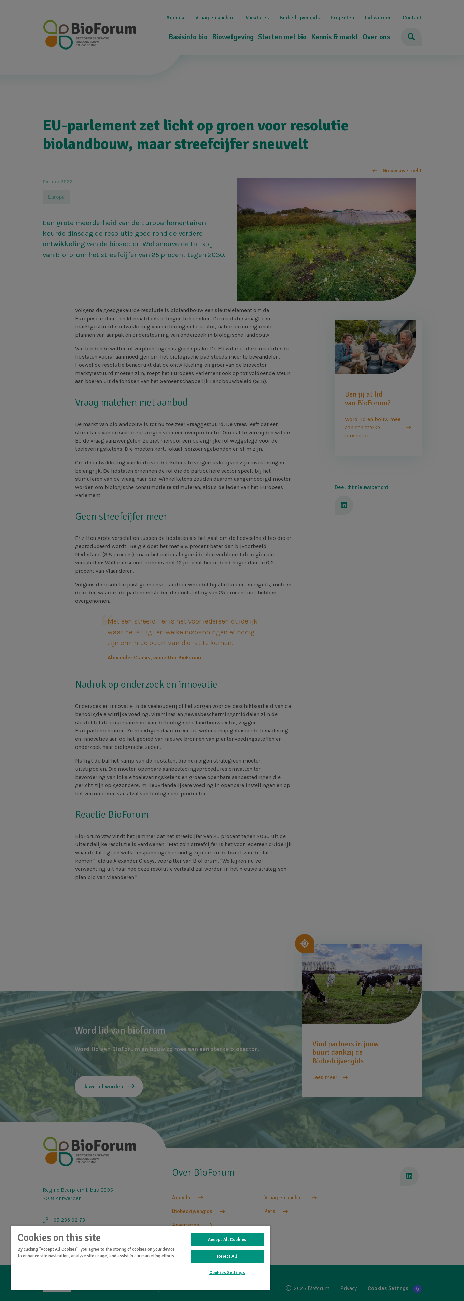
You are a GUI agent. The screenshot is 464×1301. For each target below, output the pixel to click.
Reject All (227, 1256)
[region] (140, 1257)
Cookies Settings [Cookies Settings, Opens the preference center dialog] (227, 1272)
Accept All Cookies (227, 1239)
